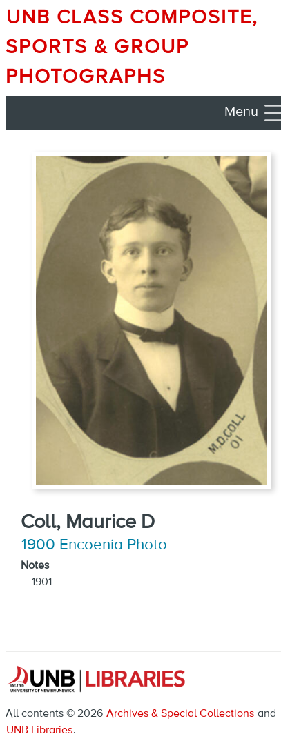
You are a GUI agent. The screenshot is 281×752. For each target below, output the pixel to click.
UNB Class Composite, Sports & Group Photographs (132, 47)
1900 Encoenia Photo (94, 545)
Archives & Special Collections (180, 714)
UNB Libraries (39, 730)
